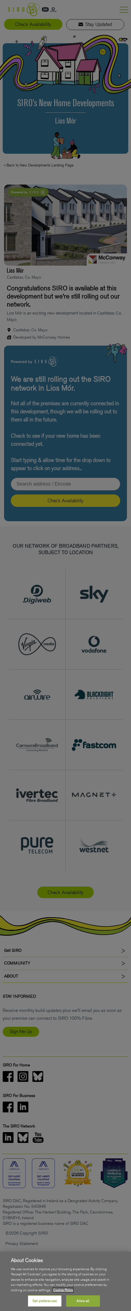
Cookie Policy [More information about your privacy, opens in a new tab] (63, 1290)
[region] (65, 1281)
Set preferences (44, 1301)
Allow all (82, 1301)
